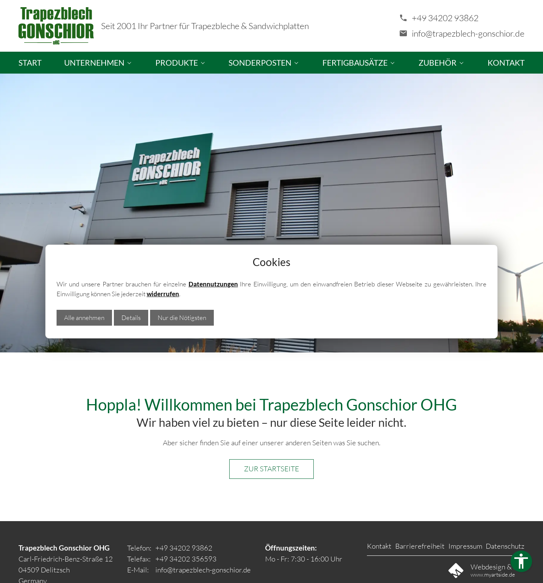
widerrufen (163, 294)
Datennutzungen (213, 284)
